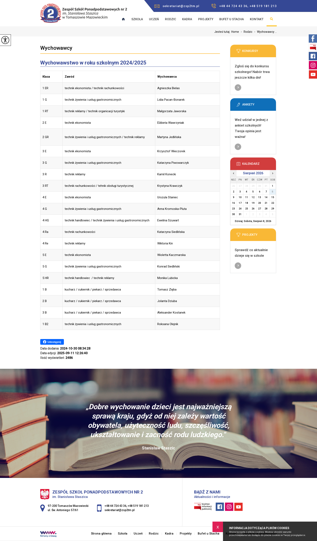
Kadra (187, 19)
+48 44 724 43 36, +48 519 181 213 (244, 6)
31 (240, 214)
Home (235, 31)
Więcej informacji (238, 87)
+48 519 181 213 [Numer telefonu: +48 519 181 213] (138, 505)
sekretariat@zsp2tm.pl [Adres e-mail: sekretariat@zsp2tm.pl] (120, 510)
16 (233, 203)
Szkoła (137, 19)
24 (240, 208)
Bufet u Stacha (231, 19)
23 (233, 208)
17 (240, 203)
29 (272, 208)
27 (259, 208)
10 (240, 197)
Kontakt (256, 19)
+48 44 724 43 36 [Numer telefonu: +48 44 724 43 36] (115, 505)
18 (246, 203)
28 (266, 208)
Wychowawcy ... (264, 31)
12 (253, 197)
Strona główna (101, 533)
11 (246, 197)
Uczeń (154, 19)
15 (272, 197)
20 (259, 203)
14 (266, 197)
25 (246, 208)
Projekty (205, 19)
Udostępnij (52, 341)
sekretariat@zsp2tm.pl (176, 6)
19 (253, 203)
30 (233, 214)
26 (253, 208)
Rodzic (170, 19)
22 (272, 203)
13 (259, 197)
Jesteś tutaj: (222, 31)
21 (266, 203)
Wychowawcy (56, 48)
